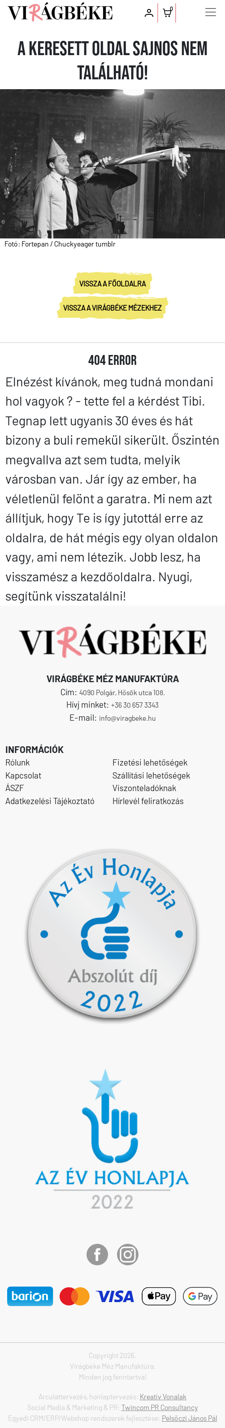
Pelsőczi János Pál (189, 1418)
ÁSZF (14, 788)
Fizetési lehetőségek (149, 762)
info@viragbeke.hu (127, 718)
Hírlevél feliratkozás (148, 801)
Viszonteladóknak (144, 788)
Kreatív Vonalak (163, 1396)
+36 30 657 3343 (135, 705)
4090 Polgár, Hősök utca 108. (122, 692)
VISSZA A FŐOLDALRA (112, 283)
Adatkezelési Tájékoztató (50, 801)
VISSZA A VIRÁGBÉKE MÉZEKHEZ (112, 307)
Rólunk (17, 762)
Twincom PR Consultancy (159, 1407)
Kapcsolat (23, 775)
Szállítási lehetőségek (151, 775)
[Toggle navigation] (210, 12)
